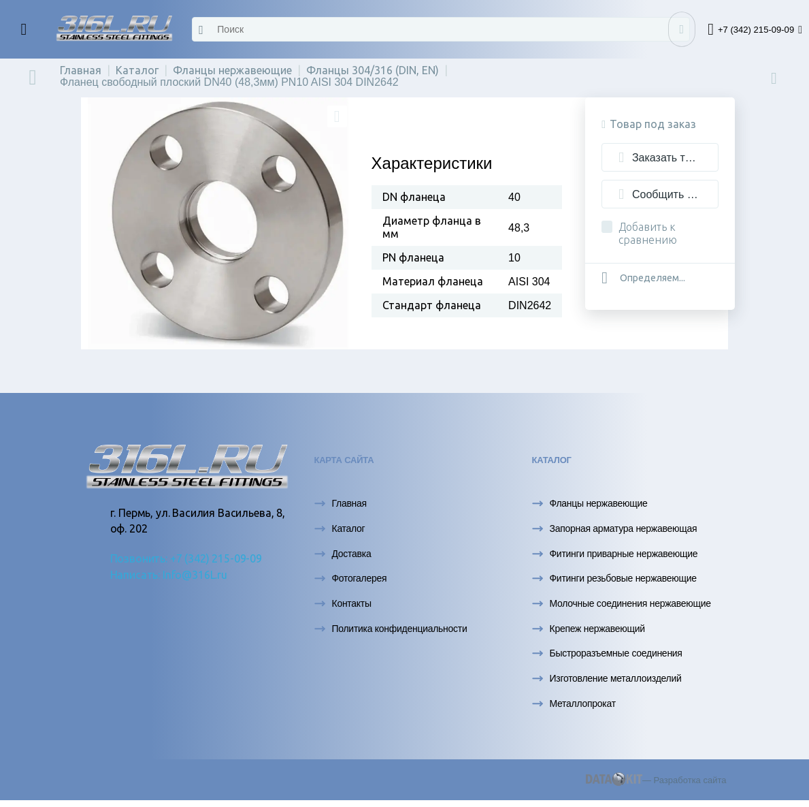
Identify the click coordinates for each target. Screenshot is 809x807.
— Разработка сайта (656, 779)
